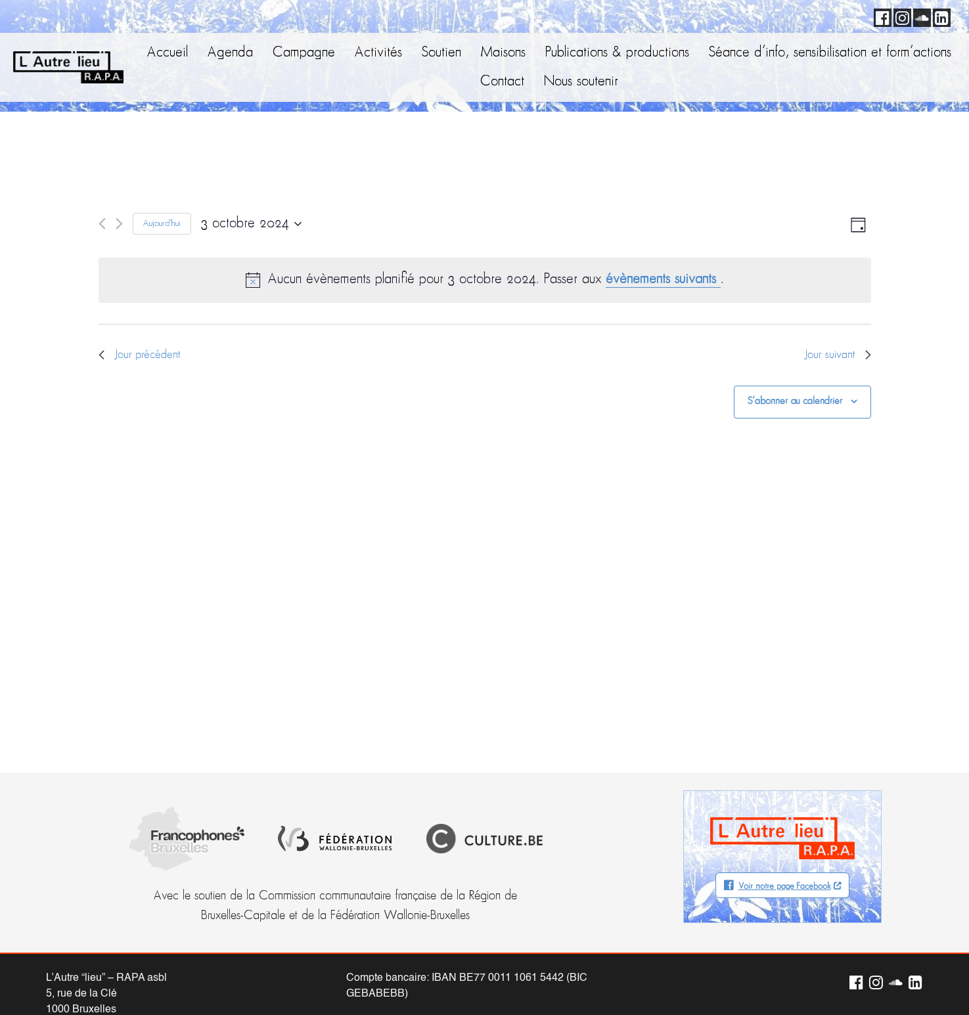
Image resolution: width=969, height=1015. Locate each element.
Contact (502, 81)
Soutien (441, 52)
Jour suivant (837, 355)
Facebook (880, 16)
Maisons (503, 52)
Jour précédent (140, 355)
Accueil (167, 52)
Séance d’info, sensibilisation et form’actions (830, 52)
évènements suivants (663, 279)
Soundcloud (920, 16)
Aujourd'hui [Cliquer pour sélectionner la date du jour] (162, 224)
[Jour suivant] (119, 223)
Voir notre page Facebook (784, 886)
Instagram (900, 16)
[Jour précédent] (102, 223)
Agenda (230, 52)
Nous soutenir (581, 81)
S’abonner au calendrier (795, 401)
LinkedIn (939, 16)
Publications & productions (617, 52)
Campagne (304, 52)
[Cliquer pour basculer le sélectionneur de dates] (251, 224)
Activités (378, 52)
